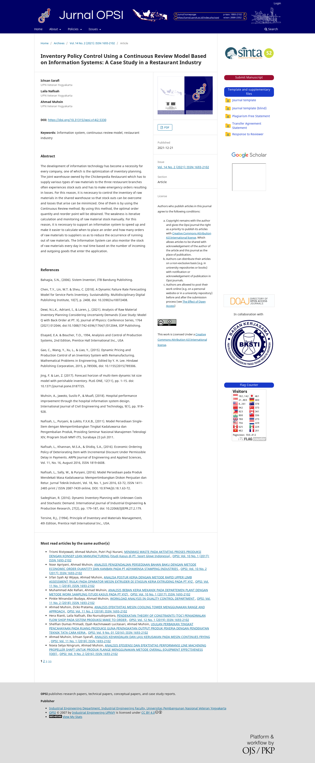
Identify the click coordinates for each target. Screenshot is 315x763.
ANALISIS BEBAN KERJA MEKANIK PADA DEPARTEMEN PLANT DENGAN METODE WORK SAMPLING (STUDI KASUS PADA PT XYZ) (128, 592)
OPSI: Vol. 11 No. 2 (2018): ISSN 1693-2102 (97, 611)
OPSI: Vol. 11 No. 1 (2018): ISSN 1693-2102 (81, 641)
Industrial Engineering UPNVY (93, 712)
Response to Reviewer (244, 134)
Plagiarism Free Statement (247, 116)
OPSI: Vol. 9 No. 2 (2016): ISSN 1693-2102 (89, 654)
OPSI (52, 712)
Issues (94, 29)
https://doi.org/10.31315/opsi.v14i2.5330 (77, 120)
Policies (73, 29)
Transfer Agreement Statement (243, 125)
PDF (166, 127)
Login (277, 3)
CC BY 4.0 (148, 712)
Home (38, 29)
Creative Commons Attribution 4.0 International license (182, 339)
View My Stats (72, 717)
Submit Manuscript (249, 77)
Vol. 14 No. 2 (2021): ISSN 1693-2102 (92, 43)
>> (50, 661)
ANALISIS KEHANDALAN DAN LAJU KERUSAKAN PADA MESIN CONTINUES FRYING (152, 637)
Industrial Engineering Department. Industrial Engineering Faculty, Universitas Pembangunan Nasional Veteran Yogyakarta (137, 708)
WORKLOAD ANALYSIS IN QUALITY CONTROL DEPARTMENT (152, 598)
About (54, 29)
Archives (59, 43)
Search (271, 29)
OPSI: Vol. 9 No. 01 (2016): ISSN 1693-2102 (118, 633)
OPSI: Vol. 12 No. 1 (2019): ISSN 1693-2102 (159, 620)
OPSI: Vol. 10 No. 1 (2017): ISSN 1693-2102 (160, 594)
